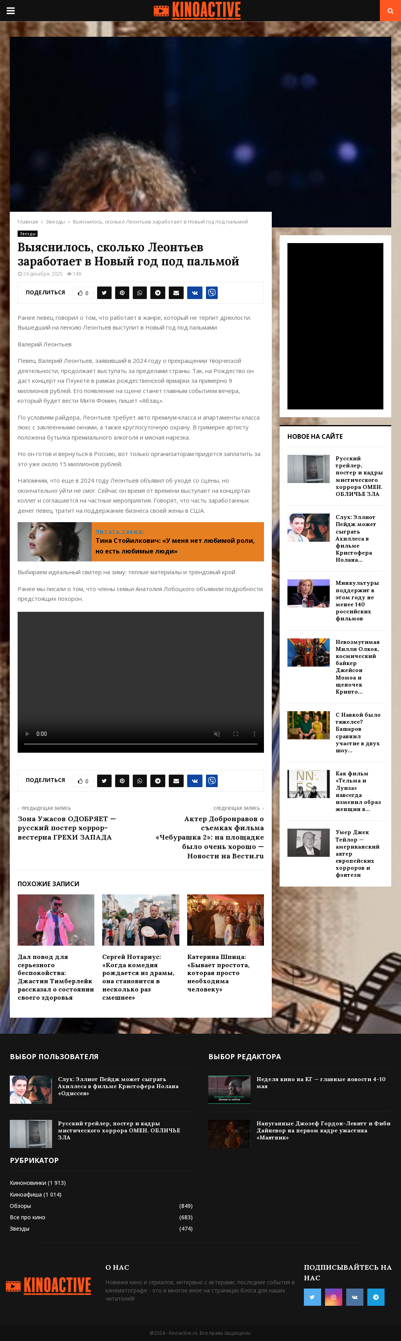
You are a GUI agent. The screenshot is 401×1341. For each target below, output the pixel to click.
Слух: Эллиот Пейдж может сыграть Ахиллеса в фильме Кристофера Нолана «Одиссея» (118, 1086)
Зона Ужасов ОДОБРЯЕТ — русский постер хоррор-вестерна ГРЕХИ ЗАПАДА (67, 828)
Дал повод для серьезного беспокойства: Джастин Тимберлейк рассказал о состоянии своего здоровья (56, 977)
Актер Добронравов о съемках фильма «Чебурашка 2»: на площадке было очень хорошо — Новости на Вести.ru (209, 837)
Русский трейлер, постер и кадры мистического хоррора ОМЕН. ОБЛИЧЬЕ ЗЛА (359, 476)
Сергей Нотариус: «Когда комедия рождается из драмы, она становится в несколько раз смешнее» (138, 977)
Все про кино (27, 1217)
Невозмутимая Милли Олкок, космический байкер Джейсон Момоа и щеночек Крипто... (357, 666)
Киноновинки (28, 1182)
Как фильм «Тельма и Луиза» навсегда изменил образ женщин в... (358, 791)
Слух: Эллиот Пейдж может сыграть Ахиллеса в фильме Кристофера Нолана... (356, 538)
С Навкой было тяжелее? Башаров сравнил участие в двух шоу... (358, 732)
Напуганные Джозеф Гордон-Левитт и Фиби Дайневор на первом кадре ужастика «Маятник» (323, 1130)
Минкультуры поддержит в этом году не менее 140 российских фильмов (357, 600)
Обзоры (20, 1205)
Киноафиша (26, 1194)
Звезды (28, 233)
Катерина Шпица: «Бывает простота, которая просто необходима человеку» (218, 973)
